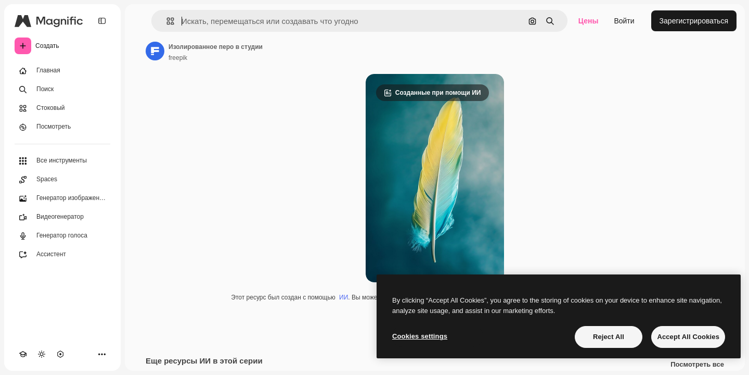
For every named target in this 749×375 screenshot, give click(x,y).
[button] (166, 21)
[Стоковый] (62, 108)
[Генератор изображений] (62, 198)
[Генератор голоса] (62, 236)
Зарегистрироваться (694, 21)
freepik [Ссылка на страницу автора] (178, 57)
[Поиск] (62, 89)
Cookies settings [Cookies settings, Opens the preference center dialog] (419, 336)
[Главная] (62, 71)
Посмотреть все (697, 364)
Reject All (608, 337)
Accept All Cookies (688, 337)
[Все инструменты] (62, 161)
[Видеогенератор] (62, 217)
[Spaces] (62, 179)
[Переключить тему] (41, 354)
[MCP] (60, 354)
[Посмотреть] (62, 127)
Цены (588, 21)
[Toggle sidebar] (102, 20)
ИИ (343, 297)
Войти (624, 21)
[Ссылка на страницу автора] (155, 51)
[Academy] (23, 354)
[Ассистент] (62, 254)
